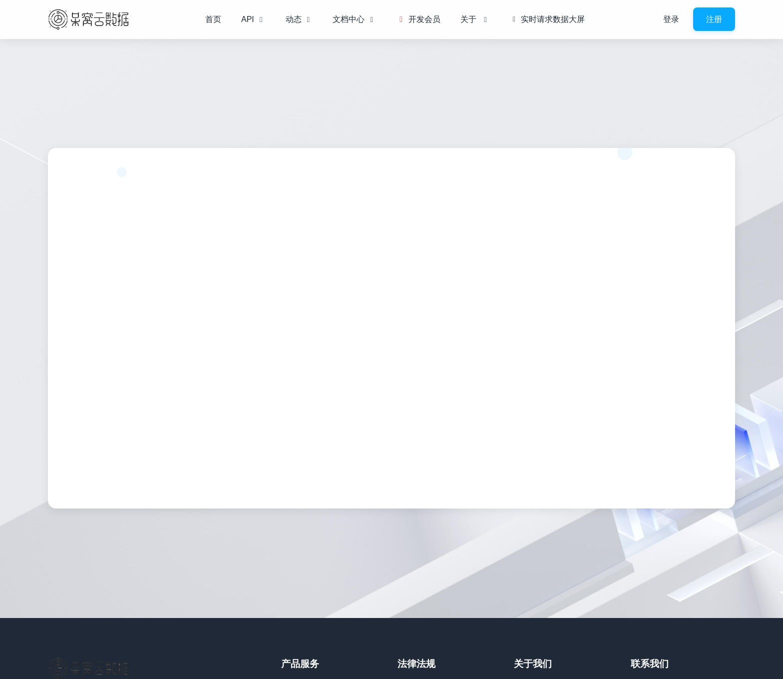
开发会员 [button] (418, 19)
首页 (213, 19)
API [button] (253, 19)
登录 (671, 19)
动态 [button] (299, 19)
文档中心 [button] (354, 19)
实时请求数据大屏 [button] (547, 19)
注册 (714, 19)
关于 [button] (475, 19)
